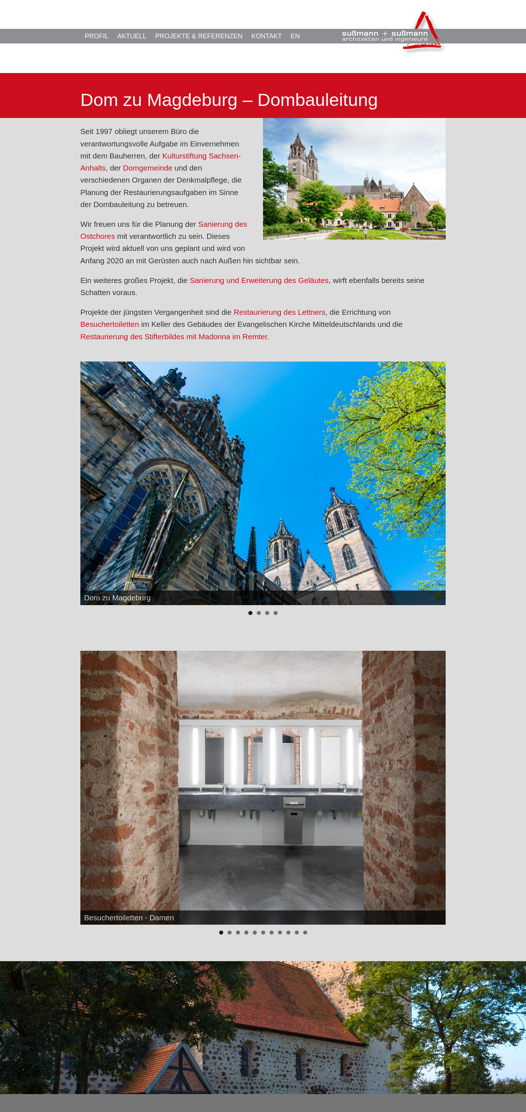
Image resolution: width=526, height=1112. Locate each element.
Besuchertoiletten (109, 324)
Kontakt (266, 36)
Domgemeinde (147, 168)
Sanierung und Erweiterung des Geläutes (259, 280)
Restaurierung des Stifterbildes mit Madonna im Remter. (174, 336)
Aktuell (131, 36)
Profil (96, 36)
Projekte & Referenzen (199, 36)
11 (305, 933)
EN (295, 36)
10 (297, 933)
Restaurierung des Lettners (279, 312)
